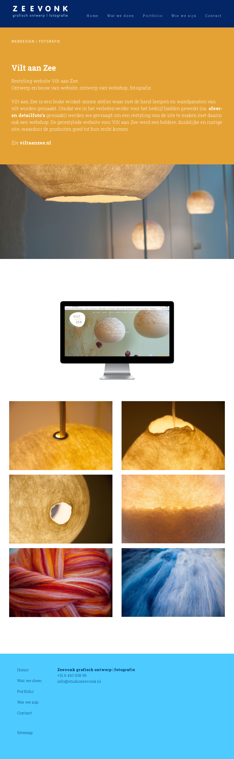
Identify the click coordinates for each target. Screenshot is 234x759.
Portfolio (25, 691)
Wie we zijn (28, 702)
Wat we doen (29, 680)
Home (23, 669)
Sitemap (25, 732)
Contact (24, 712)
